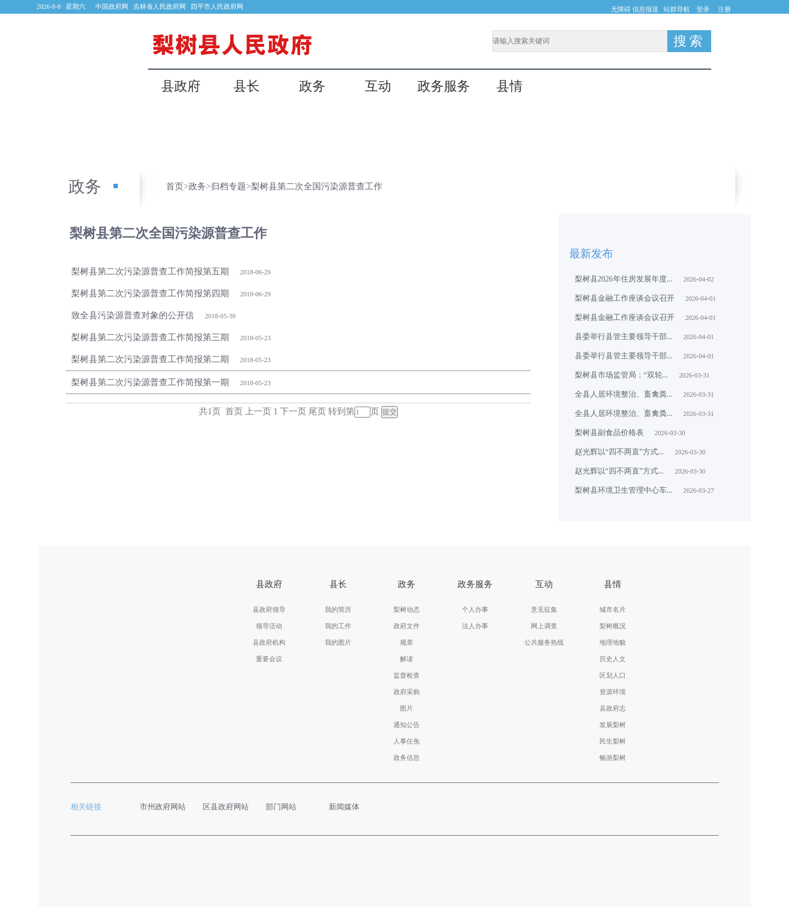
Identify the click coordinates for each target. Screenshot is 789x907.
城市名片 (612, 609)
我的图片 (338, 642)
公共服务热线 (544, 642)
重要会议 (269, 659)
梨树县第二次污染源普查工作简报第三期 (150, 337)
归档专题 (228, 186)
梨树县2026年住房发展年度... (624, 279)
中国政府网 (111, 6)
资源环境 (612, 692)
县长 (246, 86)
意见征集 (544, 609)
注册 (724, 9)
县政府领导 (269, 609)
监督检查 (406, 675)
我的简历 (338, 609)
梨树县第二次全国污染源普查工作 (316, 186)
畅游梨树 (612, 758)
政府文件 (406, 626)
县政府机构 (269, 642)
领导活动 (269, 626)
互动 (378, 86)
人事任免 (406, 741)
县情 (509, 86)
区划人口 (612, 675)
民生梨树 (612, 741)
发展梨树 (612, 725)
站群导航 (677, 9)
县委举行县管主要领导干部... (624, 337)
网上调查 (544, 626)
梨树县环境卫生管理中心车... (624, 490)
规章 (406, 642)
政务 (312, 86)
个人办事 (475, 609)
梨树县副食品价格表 (609, 433)
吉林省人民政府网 (159, 6)
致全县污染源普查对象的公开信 (132, 315)
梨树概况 (612, 626)
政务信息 (406, 758)
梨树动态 (406, 609)
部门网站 (286, 807)
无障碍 (621, 9)
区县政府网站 (226, 807)
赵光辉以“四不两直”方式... (619, 452)
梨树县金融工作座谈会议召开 (624, 298)
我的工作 (338, 626)
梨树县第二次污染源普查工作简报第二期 (150, 359)
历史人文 (612, 659)
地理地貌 (612, 642)
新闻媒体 (349, 807)
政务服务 (444, 86)
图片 (406, 708)
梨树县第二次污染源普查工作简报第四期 (150, 293)
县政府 (181, 86)
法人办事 (475, 626)
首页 (175, 186)
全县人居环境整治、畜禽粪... (624, 394)
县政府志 (612, 708)
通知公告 (406, 725)
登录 (703, 9)
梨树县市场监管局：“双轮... (621, 375)
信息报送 (645, 9)
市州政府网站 (163, 807)
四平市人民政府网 (217, 6)
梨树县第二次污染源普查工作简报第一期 (150, 382)
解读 (406, 659)
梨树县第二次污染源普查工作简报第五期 (150, 271)
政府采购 (406, 692)
